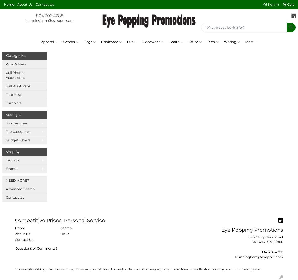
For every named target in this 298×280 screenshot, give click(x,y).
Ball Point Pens (18, 86)
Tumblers (14, 103)
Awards (70, 42)
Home (9, 4)
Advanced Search (20, 189)
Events (11, 169)
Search (66, 228)
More (251, 42)
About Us (25, 4)
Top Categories (18, 132)
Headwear (153, 42)
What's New (16, 64)
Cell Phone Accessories (15, 75)
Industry (13, 160)
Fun (132, 42)
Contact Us (45, 4)
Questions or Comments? (36, 248)
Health (175, 42)
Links (64, 234)
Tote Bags (14, 95)
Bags (90, 42)
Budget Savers (18, 140)
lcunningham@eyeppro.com (50, 21)
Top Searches (17, 123)
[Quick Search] (244, 27)
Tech (213, 42)
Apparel (49, 42)
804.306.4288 (50, 15)
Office (195, 42)
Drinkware (111, 42)
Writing (232, 42)
